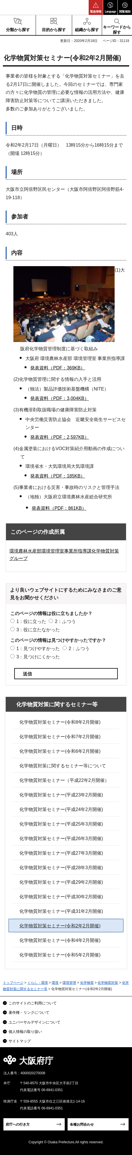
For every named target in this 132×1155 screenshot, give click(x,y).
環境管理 (69, 983)
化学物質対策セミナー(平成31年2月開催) (61, 911)
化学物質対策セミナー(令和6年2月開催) (59, 751)
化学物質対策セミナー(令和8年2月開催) (59, 722)
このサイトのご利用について (33, 1003)
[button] (96, 7)
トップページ (13, 983)
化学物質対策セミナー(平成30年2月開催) (61, 896)
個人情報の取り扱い (25, 1031)
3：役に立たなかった (38, 629)
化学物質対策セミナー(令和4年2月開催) (59, 940)
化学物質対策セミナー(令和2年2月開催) (59, 925)
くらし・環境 (37, 983)
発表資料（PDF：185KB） (57, 476)
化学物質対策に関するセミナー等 (57, 704)
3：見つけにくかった (38, 656)
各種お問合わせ (82, 1124)
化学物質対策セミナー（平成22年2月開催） (64, 780)
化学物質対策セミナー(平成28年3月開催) (61, 867)
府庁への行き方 (18, 1124)
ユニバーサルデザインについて (34, 1022)
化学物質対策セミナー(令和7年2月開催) (59, 736)
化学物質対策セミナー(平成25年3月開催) (61, 824)
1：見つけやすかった (38, 648)
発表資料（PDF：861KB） (59, 508)
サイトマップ (20, 1041)
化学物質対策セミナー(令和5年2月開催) (59, 954)
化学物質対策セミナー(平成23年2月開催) (61, 794)
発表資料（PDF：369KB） (57, 367)
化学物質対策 (108, 983)
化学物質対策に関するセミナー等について (62, 765)
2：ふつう (65, 621)
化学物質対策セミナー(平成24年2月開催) (61, 809)
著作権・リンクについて (29, 1012)
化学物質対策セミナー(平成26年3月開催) (61, 838)
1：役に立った (31, 621)
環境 (55, 983)
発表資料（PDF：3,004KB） (59, 398)
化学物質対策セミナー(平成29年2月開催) (61, 882)
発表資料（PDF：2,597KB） (59, 437)
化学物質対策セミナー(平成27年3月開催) (61, 853)
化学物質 (87, 983)
